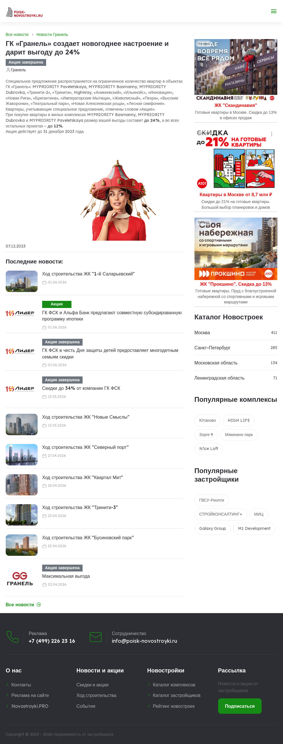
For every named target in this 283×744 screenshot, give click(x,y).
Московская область (216, 363)
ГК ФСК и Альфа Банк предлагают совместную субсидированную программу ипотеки (112, 316)
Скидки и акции (93, 685)
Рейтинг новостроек (174, 706)
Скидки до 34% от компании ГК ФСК (81, 388)
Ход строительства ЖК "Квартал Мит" (82, 477)
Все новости (17, 34)
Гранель (18, 69)
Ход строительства (96, 695)
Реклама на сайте (30, 695)
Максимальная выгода (66, 576)
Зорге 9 (206, 434)
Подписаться (240, 706)
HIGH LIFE (239, 420)
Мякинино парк (239, 434)
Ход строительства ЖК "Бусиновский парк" (88, 537)
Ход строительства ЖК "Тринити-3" (80, 507)
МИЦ (258, 514)
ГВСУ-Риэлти (211, 500)
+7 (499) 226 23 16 (52, 641)
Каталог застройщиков (176, 695)
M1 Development (254, 528)
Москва (202, 332)
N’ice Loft (208, 448)
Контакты (21, 685)
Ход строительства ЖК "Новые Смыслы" (86, 417)
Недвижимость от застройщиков (83, 734)
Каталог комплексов (174, 685)
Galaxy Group (212, 528)
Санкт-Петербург (212, 347)
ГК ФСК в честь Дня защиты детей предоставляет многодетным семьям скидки (110, 353)
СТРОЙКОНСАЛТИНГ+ (220, 514)
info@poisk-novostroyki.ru (144, 641)
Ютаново (207, 420)
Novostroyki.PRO (29, 706)
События (86, 706)
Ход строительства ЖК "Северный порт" (85, 447)
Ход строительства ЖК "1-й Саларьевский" (88, 274)
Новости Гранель (52, 34)
